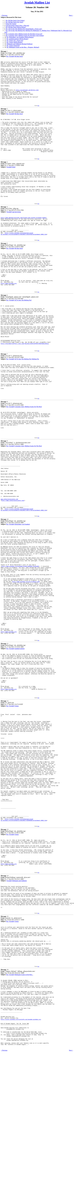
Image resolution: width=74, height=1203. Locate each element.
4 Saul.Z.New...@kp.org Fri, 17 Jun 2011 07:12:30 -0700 (12, 231)
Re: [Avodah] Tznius (12, 801)
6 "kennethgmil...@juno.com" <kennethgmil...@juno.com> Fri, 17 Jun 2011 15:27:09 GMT (20, 331)
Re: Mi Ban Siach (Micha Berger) (16, 27)
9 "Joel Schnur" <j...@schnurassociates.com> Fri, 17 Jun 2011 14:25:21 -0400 (16, 496)
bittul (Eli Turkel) (11, 24)
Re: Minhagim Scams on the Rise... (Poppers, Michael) (23, 47)
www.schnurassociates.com (9, 562)
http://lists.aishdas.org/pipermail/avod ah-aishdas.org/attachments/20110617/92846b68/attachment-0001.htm (24, 937)
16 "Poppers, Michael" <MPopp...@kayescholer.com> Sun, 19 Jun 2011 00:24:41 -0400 (18, 1109)
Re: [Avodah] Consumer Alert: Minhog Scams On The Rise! (24, 455)
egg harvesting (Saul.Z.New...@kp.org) (17, 25)
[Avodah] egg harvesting (13, 233)
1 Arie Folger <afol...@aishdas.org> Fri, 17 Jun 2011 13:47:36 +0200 (13, 54)
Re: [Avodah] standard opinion (15, 736)
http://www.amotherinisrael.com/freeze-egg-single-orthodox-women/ (24, 240)
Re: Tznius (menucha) (13, 45)
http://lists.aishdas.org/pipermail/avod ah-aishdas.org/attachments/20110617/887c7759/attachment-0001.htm (24, 574)
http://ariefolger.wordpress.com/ (27, 96)
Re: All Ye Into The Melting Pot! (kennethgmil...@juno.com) (24, 29)
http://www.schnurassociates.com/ (12, 564)
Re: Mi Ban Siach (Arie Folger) (15, 20)
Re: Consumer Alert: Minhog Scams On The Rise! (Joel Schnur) (25, 35)
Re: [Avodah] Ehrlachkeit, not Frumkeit (18, 590)
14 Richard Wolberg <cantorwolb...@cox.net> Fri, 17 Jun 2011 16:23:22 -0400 (15, 1002)
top (38, 114)
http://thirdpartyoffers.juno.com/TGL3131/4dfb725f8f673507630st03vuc (25, 385)
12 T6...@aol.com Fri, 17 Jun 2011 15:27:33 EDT (12, 799)
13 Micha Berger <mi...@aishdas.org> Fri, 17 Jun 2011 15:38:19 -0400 (13, 950)
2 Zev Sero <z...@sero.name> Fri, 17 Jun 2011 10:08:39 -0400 (12, 119)
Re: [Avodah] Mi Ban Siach (14, 56)
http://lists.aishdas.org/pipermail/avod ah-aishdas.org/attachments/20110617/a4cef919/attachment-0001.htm (24, 259)
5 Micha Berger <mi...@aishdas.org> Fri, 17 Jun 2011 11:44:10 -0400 (13, 271)
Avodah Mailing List (37, 2)
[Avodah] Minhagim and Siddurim (16, 1005)
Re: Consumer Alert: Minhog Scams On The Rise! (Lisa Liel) (24, 34)
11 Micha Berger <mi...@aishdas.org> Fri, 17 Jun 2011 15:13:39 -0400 (13, 733)
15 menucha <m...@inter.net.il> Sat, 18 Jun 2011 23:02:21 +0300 (12, 1048)
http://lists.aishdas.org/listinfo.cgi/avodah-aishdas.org (21, 1164)
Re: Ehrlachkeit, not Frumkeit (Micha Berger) (20, 37)
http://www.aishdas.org (9, 315)
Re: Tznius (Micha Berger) (14, 42)
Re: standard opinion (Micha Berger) (17, 39)
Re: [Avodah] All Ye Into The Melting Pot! (19, 333)
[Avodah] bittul (10, 183)
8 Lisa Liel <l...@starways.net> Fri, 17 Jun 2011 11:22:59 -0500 (12, 452)
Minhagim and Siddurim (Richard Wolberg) (19, 44)
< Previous (4, 15)
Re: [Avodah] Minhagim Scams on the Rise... (19, 1111)
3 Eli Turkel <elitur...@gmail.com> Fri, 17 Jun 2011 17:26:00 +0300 (13, 180)
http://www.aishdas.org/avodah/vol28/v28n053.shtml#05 (20, 639)
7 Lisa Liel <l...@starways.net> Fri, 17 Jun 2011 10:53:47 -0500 (12, 398)
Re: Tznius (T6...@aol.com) (15, 40)
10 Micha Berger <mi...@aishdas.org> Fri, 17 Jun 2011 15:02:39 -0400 (13, 587)
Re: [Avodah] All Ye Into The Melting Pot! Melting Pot (22, 401)
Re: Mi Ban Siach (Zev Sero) (14, 22)
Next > (71, 15)
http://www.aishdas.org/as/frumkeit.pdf (25, 658)
